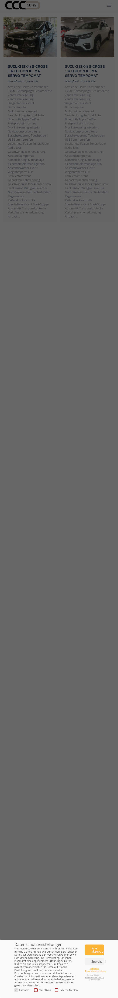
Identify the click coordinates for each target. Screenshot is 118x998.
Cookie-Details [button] (93, 975)
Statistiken (42, 990)
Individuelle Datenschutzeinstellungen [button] (96, 969)
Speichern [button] (97, 961)
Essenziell (22, 990)
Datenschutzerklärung (94, 977)
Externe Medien (66, 990)
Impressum (95, 979)
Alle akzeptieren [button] (97, 949)
